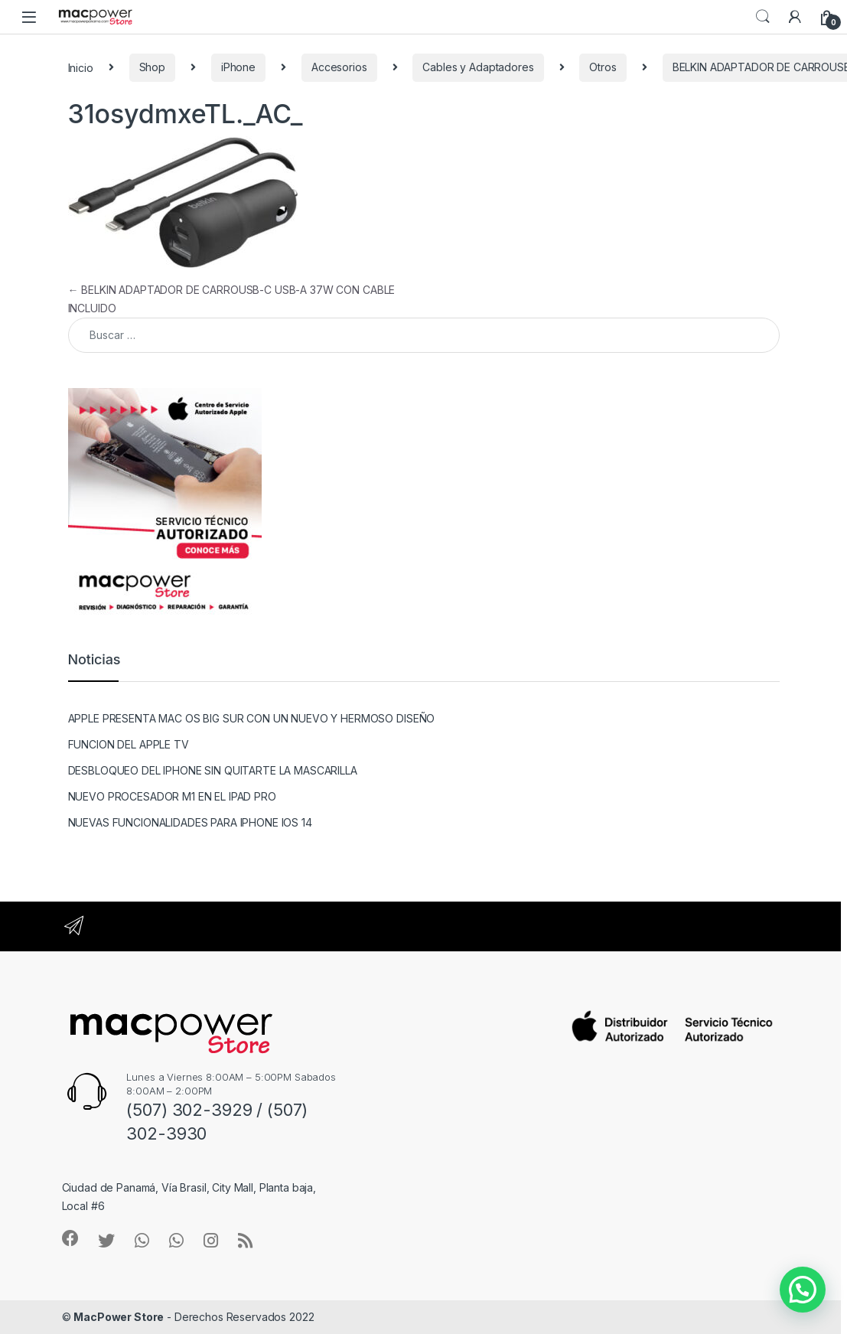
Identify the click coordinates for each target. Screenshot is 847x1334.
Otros (602, 66)
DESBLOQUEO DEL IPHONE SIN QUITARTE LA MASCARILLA (212, 770)
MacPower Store (118, 1316)
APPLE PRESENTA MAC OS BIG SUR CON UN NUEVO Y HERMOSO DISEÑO (251, 718)
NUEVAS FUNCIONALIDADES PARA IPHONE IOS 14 (190, 822)
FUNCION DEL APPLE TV (128, 744)
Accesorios (339, 66)
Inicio (80, 66)
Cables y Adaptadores (477, 66)
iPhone (238, 66)
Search (762, 16)
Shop (152, 66)
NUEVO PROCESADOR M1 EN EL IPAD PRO (172, 796)
